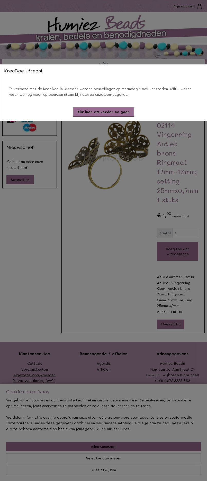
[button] (103, 112)
